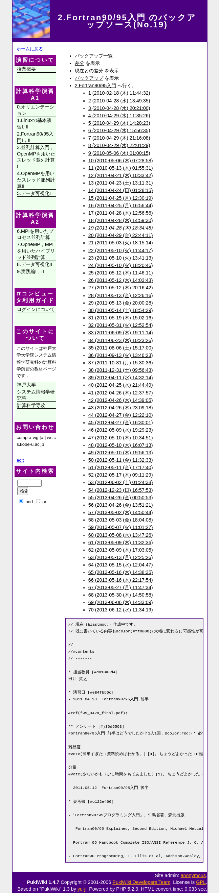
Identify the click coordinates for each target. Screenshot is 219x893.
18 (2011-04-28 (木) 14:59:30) (120, 220)
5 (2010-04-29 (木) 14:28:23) (119, 123)
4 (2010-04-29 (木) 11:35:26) (119, 115)
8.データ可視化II (34, 264)
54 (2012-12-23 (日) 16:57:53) (120, 490)
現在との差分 (89, 70)
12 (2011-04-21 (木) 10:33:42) (120, 175)
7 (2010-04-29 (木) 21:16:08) (119, 138)
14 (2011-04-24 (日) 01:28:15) (120, 190)
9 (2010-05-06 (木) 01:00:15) (119, 153)
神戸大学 (26, 384)
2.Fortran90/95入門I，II (35, 137)
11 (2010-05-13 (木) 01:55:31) (120, 168)
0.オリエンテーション (35, 110)
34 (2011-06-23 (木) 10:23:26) (120, 340)
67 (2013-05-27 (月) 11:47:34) (120, 587)
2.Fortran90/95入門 (95, 85)
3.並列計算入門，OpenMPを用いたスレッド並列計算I (36, 157)
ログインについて (36, 309)
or (44, 501)
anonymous (193, 875)
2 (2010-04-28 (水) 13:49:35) (119, 100)
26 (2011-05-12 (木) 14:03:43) (120, 280)
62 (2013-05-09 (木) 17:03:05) (120, 550)
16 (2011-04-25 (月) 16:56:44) (120, 205)
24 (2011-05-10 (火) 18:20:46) (120, 265)
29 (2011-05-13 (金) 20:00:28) (120, 303)
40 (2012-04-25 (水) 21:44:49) (120, 385)
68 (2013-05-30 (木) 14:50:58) (120, 595)
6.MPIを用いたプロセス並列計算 (35, 234)
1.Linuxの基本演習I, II (34, 123)
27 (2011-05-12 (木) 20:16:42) (120, 287)
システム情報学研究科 (36, 395)
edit (20, 460)
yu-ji (82, 889)
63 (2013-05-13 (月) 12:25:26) (120, 557)
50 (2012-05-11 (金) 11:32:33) (120, 460)
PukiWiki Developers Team (141, 882)
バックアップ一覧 (94, 55)
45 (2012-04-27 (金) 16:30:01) (120, 422)
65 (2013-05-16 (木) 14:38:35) (120, 572)
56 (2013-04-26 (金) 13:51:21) (120, 505)
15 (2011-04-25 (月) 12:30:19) (120, 198)
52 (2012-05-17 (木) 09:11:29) (120, 475)
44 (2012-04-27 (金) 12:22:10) (120, 415)
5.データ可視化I (34, 193)
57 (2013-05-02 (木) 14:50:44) (120, 512)
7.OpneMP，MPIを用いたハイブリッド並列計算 (36, 251)
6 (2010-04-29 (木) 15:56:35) (119, 130)
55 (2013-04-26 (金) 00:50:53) (120, 497)
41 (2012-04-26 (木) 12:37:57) (120, 392)
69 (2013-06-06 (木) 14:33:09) (120, 602)
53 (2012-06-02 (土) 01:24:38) (120, 482)
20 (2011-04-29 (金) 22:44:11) (120, 235)
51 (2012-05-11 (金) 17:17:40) (120, 467)
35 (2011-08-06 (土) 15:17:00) (120, 348)
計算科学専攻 (31, 405)
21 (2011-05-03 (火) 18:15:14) (120, 242)
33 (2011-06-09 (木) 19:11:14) (120, 332)
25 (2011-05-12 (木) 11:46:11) (120, 272)
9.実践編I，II (30, 271)
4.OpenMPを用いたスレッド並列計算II (36, 180)
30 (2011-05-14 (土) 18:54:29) (120, 310)
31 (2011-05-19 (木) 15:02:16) (120, 317)
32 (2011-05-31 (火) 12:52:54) (120, 325)
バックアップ (89, 78)
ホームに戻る (30, 48)
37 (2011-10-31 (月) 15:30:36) (120, 362)
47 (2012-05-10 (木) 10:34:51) (120, 437)
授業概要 (26, 69)
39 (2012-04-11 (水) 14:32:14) (120, 377)
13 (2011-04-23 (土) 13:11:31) (120, 183)
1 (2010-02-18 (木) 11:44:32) (119, 93)
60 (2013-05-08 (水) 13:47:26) (120, 535)
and (29, 501)
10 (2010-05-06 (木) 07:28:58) (120, 160)
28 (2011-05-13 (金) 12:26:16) (120, 295)
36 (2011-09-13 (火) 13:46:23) (120, 355)
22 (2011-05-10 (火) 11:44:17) (120, 250)
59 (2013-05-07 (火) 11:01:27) (120, 527)
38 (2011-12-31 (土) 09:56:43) (120, 370)
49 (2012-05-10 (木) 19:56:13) (120, 452)
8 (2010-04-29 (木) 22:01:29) (119, 145)
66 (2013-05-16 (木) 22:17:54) (120, 580)
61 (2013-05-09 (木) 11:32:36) (120, 542)
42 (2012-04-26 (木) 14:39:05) (120, 400)
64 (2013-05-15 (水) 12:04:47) (120, 565)
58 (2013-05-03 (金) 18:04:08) (120, 520)
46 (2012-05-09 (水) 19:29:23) (120, 430)
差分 (79, 63)
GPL (201, 882)
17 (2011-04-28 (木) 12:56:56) (120, 213)
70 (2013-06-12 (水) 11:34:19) (120, 609)
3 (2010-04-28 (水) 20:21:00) (119, 108)
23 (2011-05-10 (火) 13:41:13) (120, 258)
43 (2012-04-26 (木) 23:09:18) (120, 407)
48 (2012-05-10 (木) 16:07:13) (120, 445)
